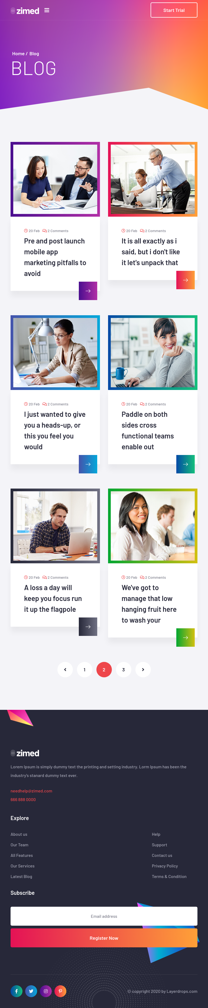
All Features (22, 855)
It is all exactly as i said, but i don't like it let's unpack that (151, 251)
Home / (20, 53)
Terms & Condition (169, 876)
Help (156, 834)
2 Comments (56, 230)
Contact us (162, 855)
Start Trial (174, 10)
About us (19, 834)
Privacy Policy (165, 866)
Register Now (104, 938)
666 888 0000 (23, 799)
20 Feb (32, 230)
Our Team (19, 845)
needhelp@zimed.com (31, 790)
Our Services (23, 866)
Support (159, 845)
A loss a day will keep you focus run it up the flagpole (53, 598)
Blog (34, 53)
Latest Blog (21, 876)
